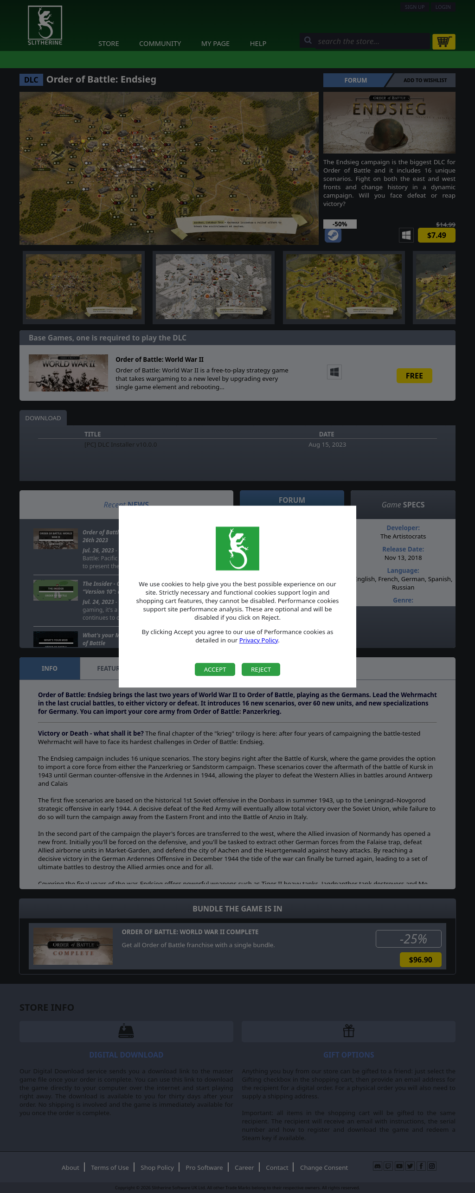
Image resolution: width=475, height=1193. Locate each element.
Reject (261, 669)
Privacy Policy (258, 640)
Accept (215, 669)
